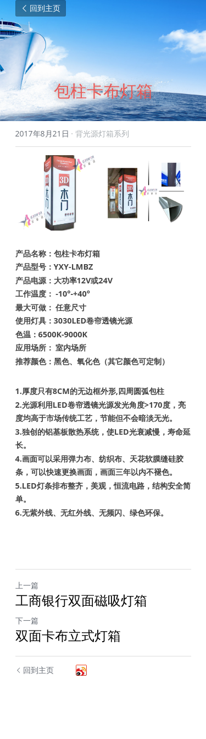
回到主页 (40, 8)
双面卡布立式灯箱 (68, 635)
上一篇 (26, 585)
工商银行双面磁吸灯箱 (81, 600)
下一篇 (26, 620)
